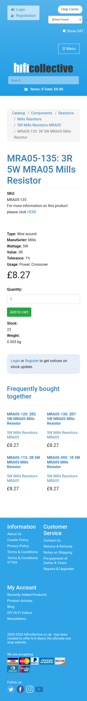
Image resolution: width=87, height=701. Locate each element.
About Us (14, 534)
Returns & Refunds (58, 546)
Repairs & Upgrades (59, 569)
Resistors (66, 113)
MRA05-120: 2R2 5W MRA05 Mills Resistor (21, 419)
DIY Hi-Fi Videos (19, 613)
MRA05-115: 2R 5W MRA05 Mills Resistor (23, 462)
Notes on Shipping (58, 552)
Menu (69, 48)
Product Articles (19, 601)
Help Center (70, 9)
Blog (10, 607)
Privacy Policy (18, 546)
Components (41, 113)
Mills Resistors (29, 119)
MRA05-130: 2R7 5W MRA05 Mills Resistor (61, 419)
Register (32, 361)
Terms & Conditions (22, 552)
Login (15, 361)
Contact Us (52, 540)
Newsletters (16, 619)
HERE (31, 212)
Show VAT (73, 31)
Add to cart (19, 312)
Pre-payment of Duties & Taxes (56, 560)
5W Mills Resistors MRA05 (39, 125)
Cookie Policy (17, 540)
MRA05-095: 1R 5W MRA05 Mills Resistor (63, 462)
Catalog (18, 113)
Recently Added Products (27, 595)
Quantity (14, 289)
